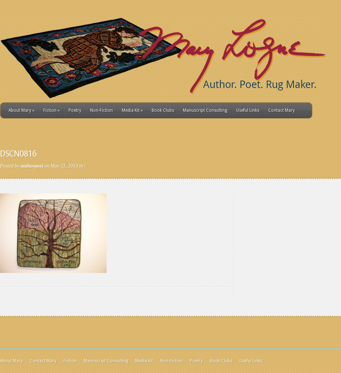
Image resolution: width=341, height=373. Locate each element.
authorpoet (32, 166)
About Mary (21, 110)
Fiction (51, 110)
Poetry (75, 110)
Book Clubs (163, 110)
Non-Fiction (101, 110)
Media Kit (132, 110)
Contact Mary (281, 110)
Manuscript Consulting (205, 110)
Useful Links (247, 110)
